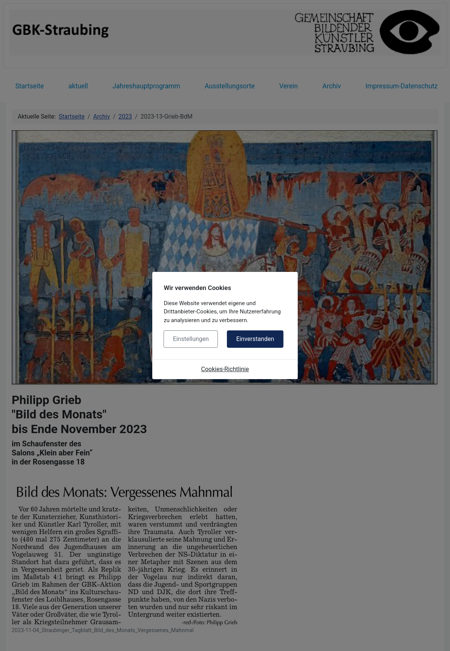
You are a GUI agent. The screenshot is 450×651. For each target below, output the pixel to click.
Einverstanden (255, 338)
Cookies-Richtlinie (225, 369)
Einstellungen (191, 338)
